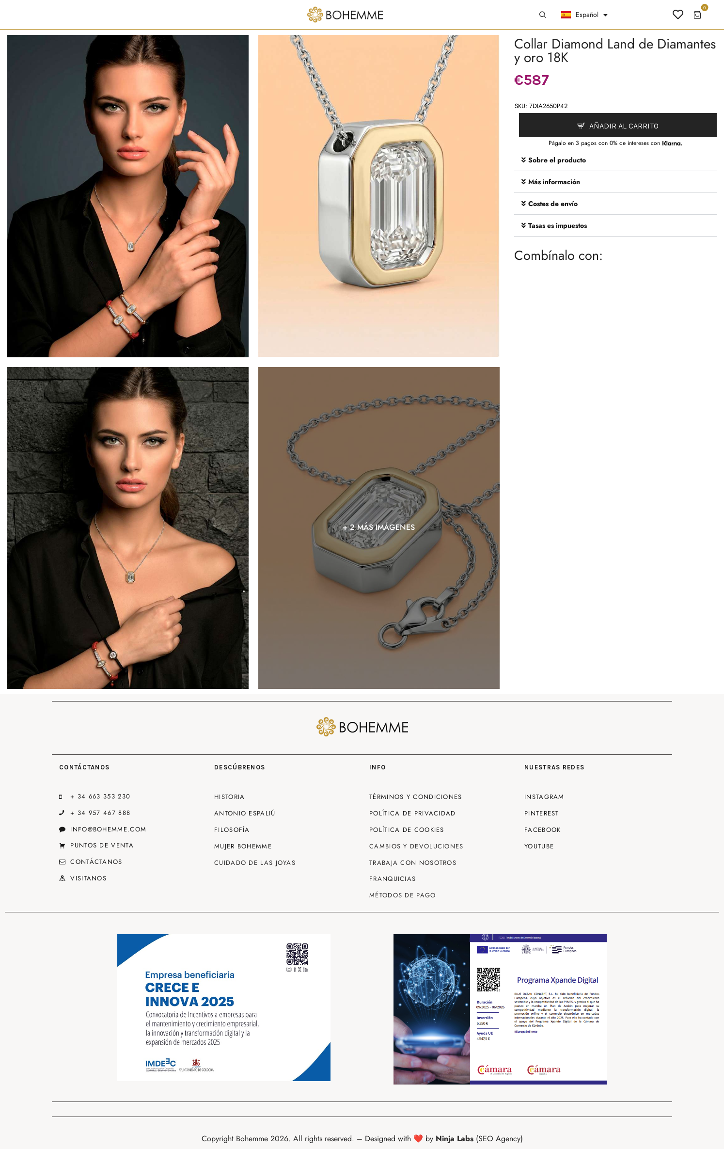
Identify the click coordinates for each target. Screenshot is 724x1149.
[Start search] (542, 15)
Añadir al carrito (624, 125)
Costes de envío (553, 203)
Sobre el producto (557, 160)
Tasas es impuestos (557, 225)
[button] (615, 160)
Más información (554, 182)
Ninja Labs (454, 1138)
